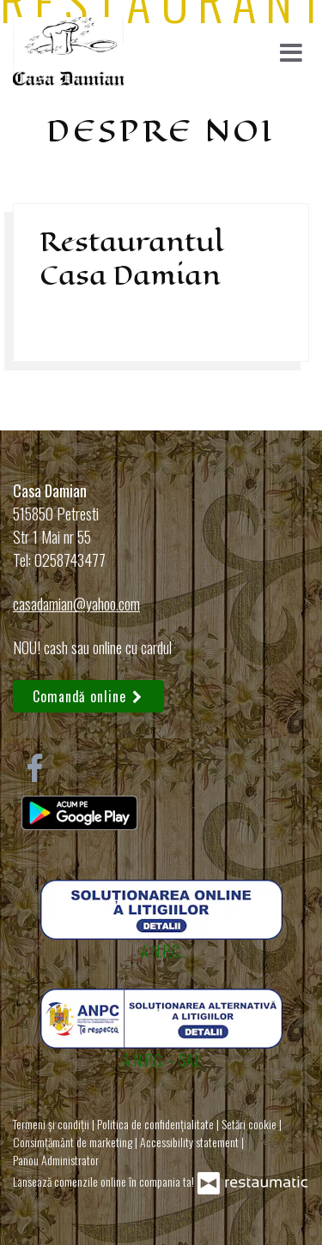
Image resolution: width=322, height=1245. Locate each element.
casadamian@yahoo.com (76, 603)
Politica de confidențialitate (156, 1124)
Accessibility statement (190, 1142)
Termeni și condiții (52, 1124)
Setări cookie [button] (250, 1124)
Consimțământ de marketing (74, 1142)
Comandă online (88, 696)
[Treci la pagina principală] (68, 51)
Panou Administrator (56, 1160)
